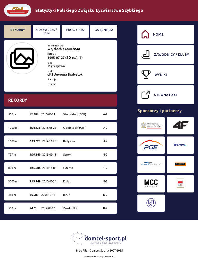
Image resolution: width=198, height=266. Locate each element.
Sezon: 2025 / (46, 31)
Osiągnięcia (104, 29)
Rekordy (17, 29)
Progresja (75, 29)
